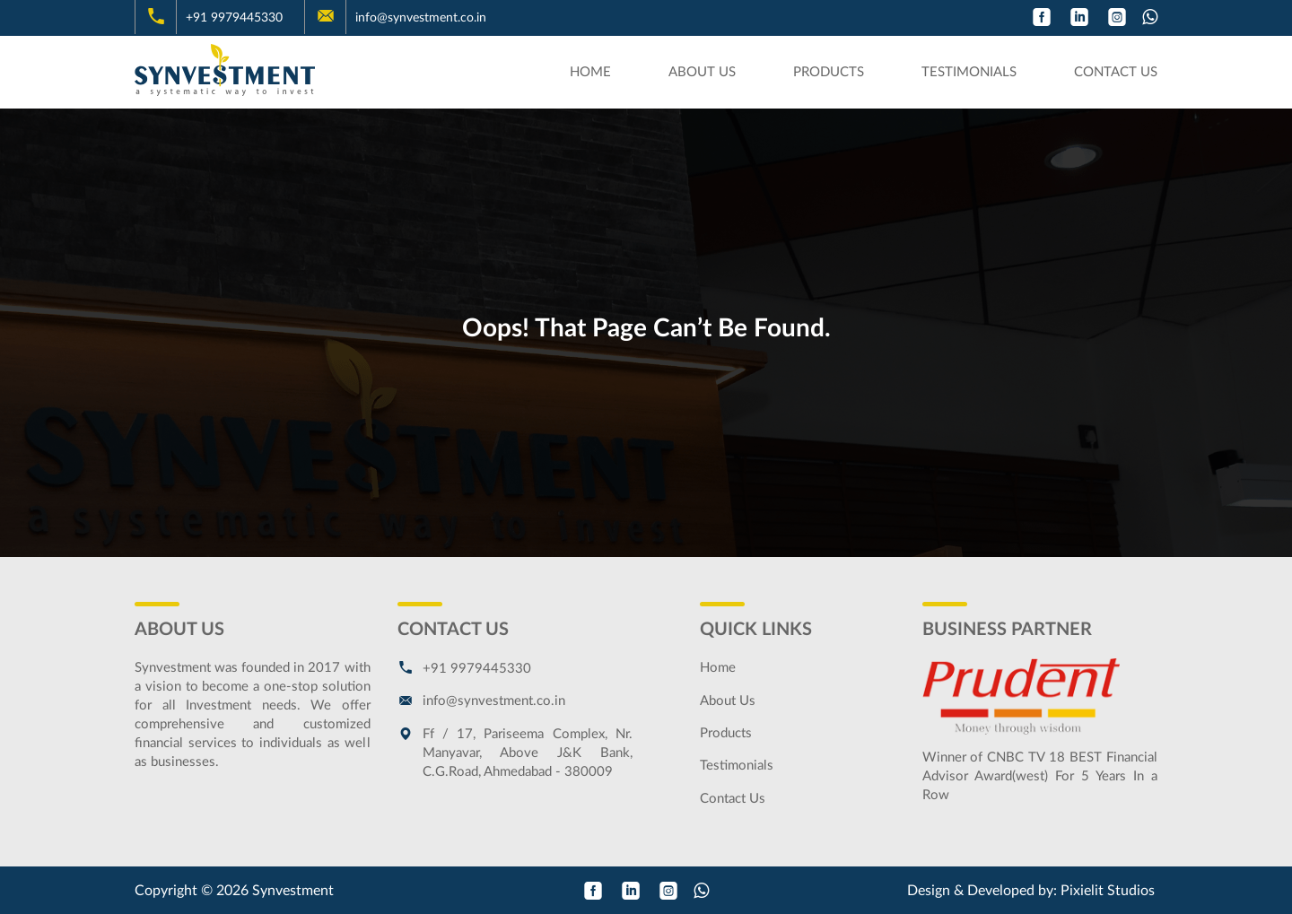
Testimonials (969, 72)
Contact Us (1115, 72)
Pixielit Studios (1108, 891)
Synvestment (293, 891)
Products (828, 72)
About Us (702, 72)
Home (590, 72)
